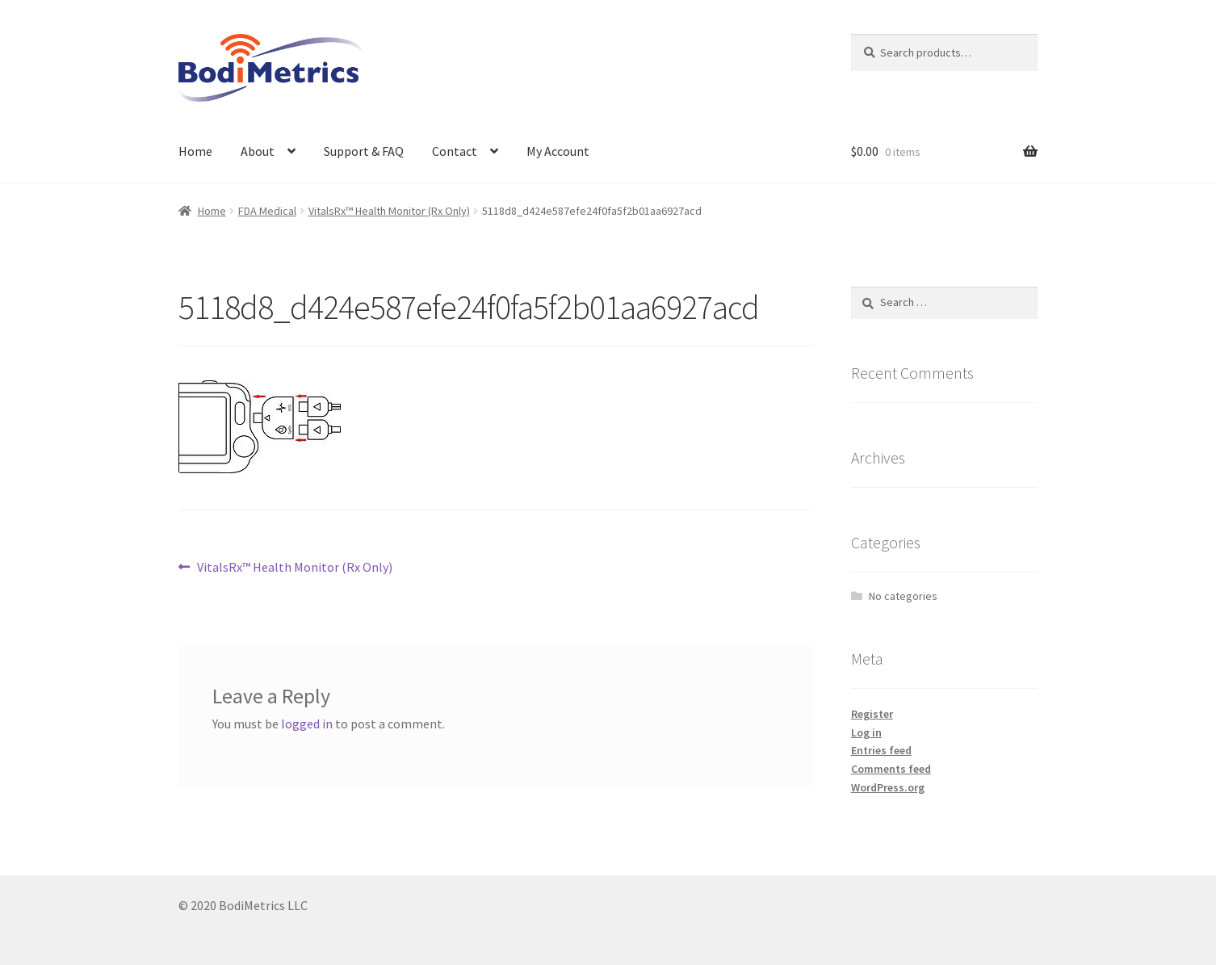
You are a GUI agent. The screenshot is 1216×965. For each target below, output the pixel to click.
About (258, 151)
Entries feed (881, 750)
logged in (307, 723)
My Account (557, 151)
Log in (866, 732)
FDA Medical (267, 210)
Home (195, 151)
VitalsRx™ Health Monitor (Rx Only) (389, 210)
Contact (454, 151)
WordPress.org (888, 787)
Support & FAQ (364, 151)
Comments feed (891, 769)
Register (872, 714)
